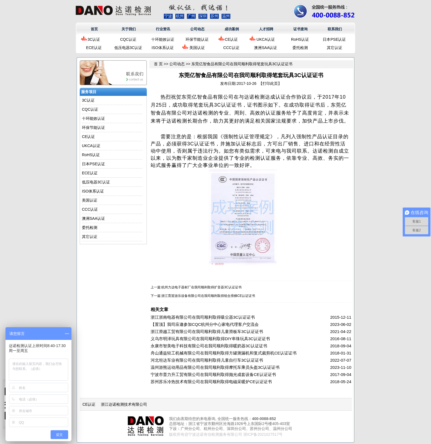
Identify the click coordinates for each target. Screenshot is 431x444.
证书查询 (300, 29)
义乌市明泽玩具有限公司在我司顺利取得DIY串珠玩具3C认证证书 (210, 338)
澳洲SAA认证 (265, 47)
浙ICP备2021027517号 (263, 434)
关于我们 (128, 29)
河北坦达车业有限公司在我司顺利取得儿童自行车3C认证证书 (207, 360)
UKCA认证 (265, 39)
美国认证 (197, 47)
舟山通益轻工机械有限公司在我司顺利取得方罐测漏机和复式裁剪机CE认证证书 (224, 353)
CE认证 (231, 39)
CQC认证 (128, 39)
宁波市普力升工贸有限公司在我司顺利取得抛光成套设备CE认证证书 (213, 374)
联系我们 (335, 29)
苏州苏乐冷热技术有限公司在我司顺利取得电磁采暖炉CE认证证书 (211, 381)
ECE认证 (94, 47)
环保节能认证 (197, 39)
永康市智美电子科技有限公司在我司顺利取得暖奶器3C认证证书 (209, 345)
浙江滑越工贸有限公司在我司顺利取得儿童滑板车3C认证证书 (207, 331)
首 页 (158, 64)
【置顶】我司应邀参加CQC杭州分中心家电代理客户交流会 (205, 324)
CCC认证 (231, 47)
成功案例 (232, 29)
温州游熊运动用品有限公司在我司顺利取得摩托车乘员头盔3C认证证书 (215, 367)
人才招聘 (266, 29)
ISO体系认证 (162, 47)
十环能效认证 (162, 39)
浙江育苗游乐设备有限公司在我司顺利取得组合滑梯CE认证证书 (208, 296)
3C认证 (94, 39)
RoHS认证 (300, 39)
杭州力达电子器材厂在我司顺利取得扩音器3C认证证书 (201, 287)
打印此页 (270, 83)
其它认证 (334, 47)
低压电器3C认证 (128, 47)
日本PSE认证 (334, 39)
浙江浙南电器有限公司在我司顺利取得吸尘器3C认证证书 (203, 317)
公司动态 (197, 29)
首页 (94, 29)
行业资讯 (163, 29)
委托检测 (300, 47)
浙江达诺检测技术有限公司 (124, 404)
